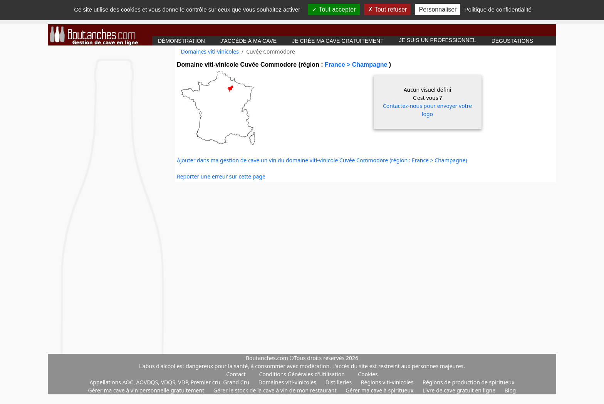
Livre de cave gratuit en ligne (460, 390)
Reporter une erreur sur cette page (221, 176)
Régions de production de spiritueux (469, 382)
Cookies (368, 374)
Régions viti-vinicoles (388, 382)
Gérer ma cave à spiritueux (380, 390)
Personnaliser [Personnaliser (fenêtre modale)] (438, 9)
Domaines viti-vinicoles (210, 51)
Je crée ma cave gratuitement (338, 41)
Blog (510, 390)
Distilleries (339, 382)
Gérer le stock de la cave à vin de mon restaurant (275, 390)
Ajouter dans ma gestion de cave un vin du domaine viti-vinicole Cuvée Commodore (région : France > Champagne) (322, 160)
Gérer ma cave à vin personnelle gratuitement (147, 390)
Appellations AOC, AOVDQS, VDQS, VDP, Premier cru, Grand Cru (169, 382)
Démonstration (181, 41)
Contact (236, 374)
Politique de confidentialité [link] (498, 9)
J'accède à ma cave (248, 41)
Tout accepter (334, 9)
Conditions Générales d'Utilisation (301, 374)
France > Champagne (357, 64)
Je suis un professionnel (437, 40)
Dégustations (512, 41)
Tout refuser (387, 9)
